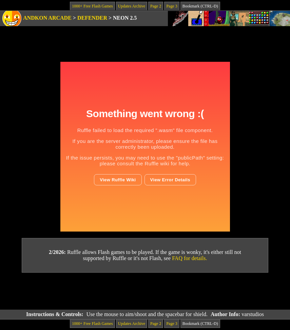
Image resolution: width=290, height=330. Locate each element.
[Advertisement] (145, 291)
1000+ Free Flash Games (92, 6)
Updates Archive (131, 6)
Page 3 (171, 6)
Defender (92, 18)
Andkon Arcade (47, 18)
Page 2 (155, 6)
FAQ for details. (189, 258)
